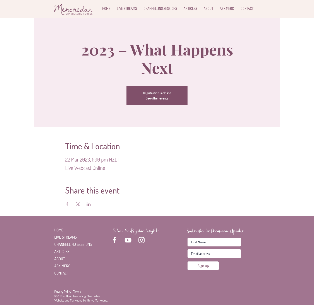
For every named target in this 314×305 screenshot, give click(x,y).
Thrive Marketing (97, 300)
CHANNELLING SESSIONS (68, 244)
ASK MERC (62, 265)
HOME (58, 230)
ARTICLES (61, 251)
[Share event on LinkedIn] (89, 204)
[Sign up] (203, 265)
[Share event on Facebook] (67, 204)
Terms (77, 291)
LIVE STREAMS (65, 237)
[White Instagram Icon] (141, 240)
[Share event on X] (78, 204)
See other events (157, 98)
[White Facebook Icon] (114, 240)
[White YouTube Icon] (128, 240)
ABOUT (59, 258)
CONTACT (61, 273)
